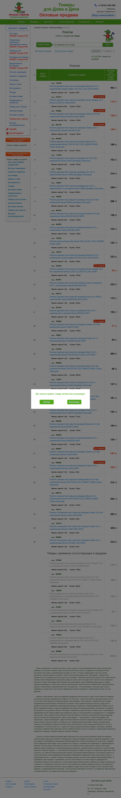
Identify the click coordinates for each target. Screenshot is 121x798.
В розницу (74, 402)
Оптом (46, 402)
